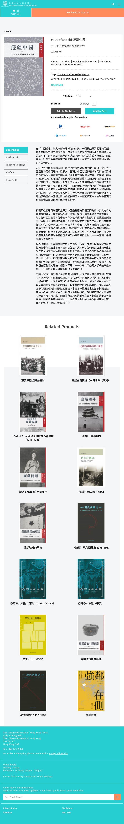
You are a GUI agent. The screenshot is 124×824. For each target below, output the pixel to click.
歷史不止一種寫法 (33, 659)
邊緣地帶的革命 (33, 547)
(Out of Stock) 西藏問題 (33, 491)
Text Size (66, 812)
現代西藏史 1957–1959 (33, 715)
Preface (10, 172)
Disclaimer (67, 808)
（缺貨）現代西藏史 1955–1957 (91, 547)
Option (68, 96)
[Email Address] (58, 797)
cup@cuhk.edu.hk (58, 753)
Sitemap (7, 812)
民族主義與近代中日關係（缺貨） (91, 380)
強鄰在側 (91, 715)
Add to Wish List (66, 111)
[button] (78, 12)
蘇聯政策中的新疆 (91, 659)
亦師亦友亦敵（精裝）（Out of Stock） (33, 603)
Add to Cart (100, 111)
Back (8, 31)
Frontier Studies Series (69, 74)
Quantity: (84, 103)
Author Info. (13, 157)
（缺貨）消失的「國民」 (91, 491)
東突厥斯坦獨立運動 (33, 380)
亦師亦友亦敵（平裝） (91, 603)
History (85, 74)
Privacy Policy (10, 808)
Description (13, 149)
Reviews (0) (12, 180)
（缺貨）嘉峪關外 (91, 436)
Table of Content (15, 165)
